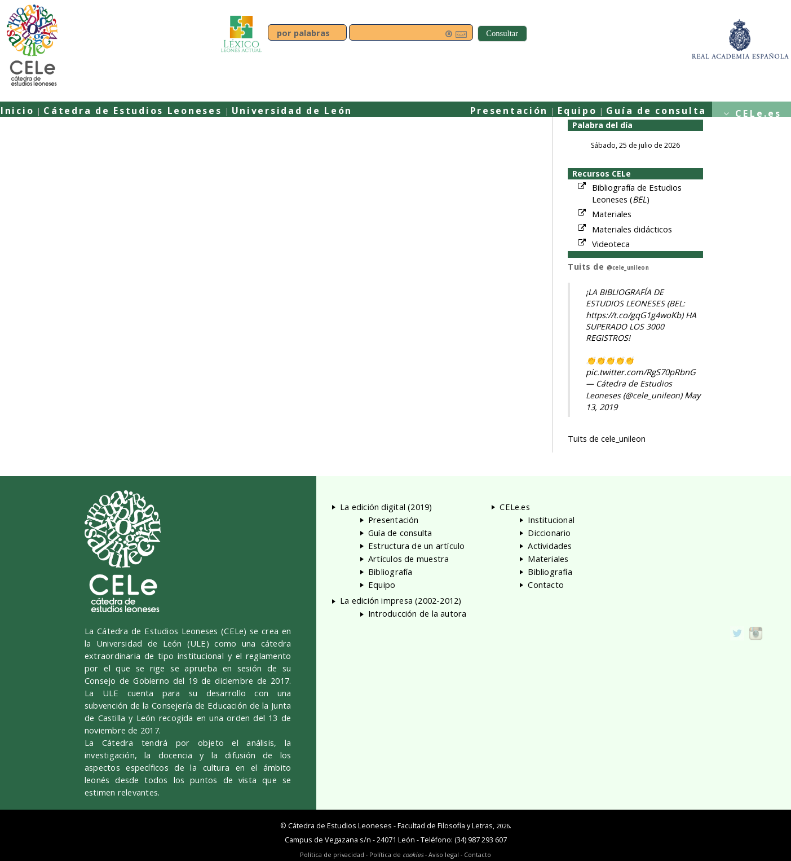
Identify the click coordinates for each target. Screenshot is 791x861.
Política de (396, 854)
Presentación (509, 110)
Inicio (17, 110)
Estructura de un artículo (416, 545)
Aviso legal (443, 854)
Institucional (551, 519)
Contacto (546, 584)
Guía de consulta (656, 110)
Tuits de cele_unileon (607, 438)
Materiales (611, 213)
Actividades (550, 545)
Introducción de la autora (417, 613)
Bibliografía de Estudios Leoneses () (637, 193)
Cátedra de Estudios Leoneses (132, 110)
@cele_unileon (628, 267)
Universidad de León (292, 110)
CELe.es (758, 113)
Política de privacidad (332, 854)
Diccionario (549, 532)
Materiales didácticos (632, 229)
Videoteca (611, 243)
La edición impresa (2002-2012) (401, 600)
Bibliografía (390, 571)
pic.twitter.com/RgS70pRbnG (641, 371)
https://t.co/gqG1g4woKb (633, 314)
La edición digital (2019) (386, 506)
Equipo (577, 110)
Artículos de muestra (408, 558)
